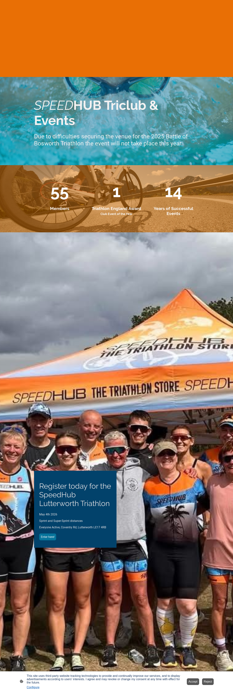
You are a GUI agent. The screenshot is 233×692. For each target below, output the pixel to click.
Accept (192, 681)
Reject (208, 681)
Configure (33, 687)
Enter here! (47, 537)
